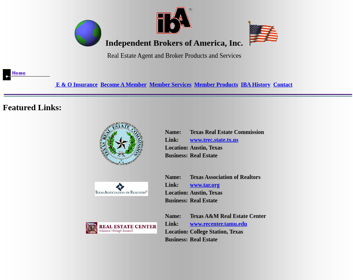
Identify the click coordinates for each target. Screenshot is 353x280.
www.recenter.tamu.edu (218, 224)
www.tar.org (205, 185)
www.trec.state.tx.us (214, 140)
